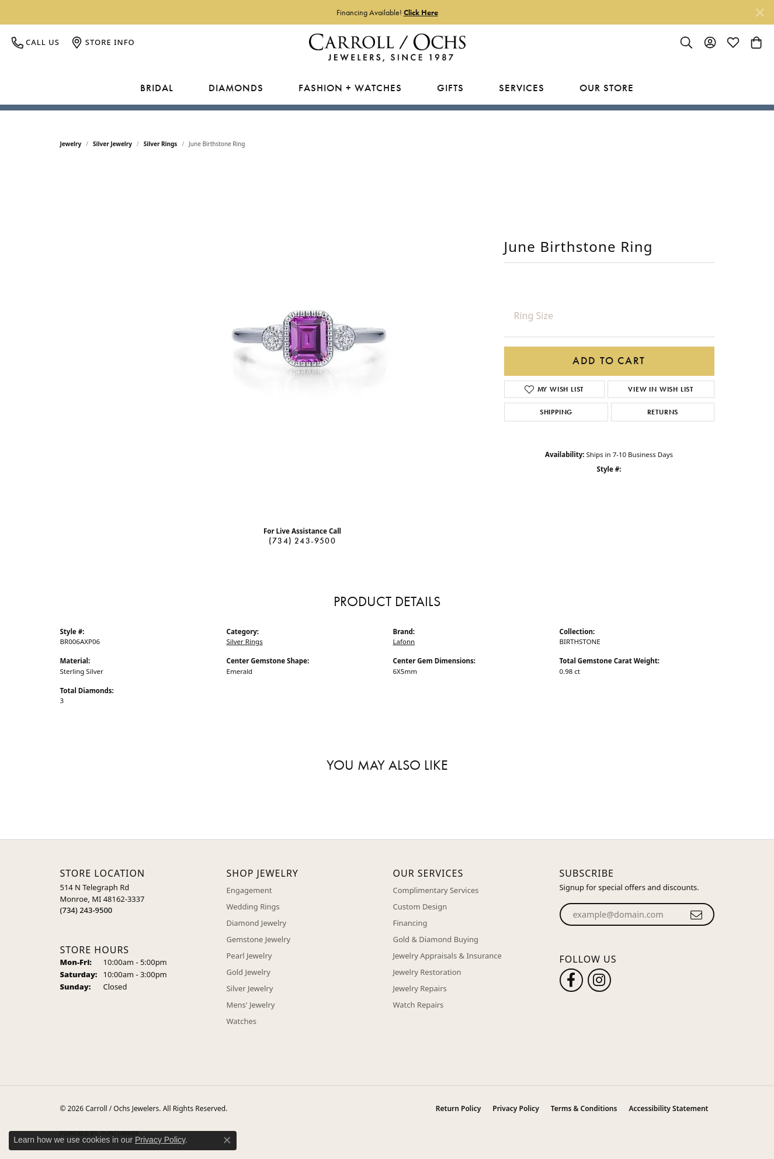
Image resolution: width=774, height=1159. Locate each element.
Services (521, 87)
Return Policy (458, 1108)
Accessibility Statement (668, 1108)
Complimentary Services (436, 890)
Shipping (556, 412)
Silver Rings (161, 144)
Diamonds (236, 87)
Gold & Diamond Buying (436, 939)
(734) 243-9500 (302, 540)
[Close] (759, 12)
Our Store (606, 87)
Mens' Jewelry (251, 1004)
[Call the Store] (86, 910)
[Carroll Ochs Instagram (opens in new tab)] (599, 980)
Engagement (249, 890)
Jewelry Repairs (420, 988)
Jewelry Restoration (427, 972)
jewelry (71, 144)
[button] (686, 42)
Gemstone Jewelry (259, 939)
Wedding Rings (253, 906)
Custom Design (420, 906)
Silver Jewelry (112, 144)
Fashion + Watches (350, 87)
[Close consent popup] (227, 1140)
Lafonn (404, 641)
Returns (663, 412)
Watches (241, 1021)
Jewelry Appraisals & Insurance (447, 955)
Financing (410, 923)
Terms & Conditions (584, 1108)
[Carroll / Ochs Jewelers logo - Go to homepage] (387, 48)
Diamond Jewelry (257, 923)
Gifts (450, 87)
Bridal (156, 87)
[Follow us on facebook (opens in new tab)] (571, 980)
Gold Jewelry (248, 972)
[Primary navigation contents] (387, 88)
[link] (36, 42)
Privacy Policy (515, 1108)
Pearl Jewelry (249, 955)
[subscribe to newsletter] (697, 914)
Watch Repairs (418, 1004)
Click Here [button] (421, 12)
